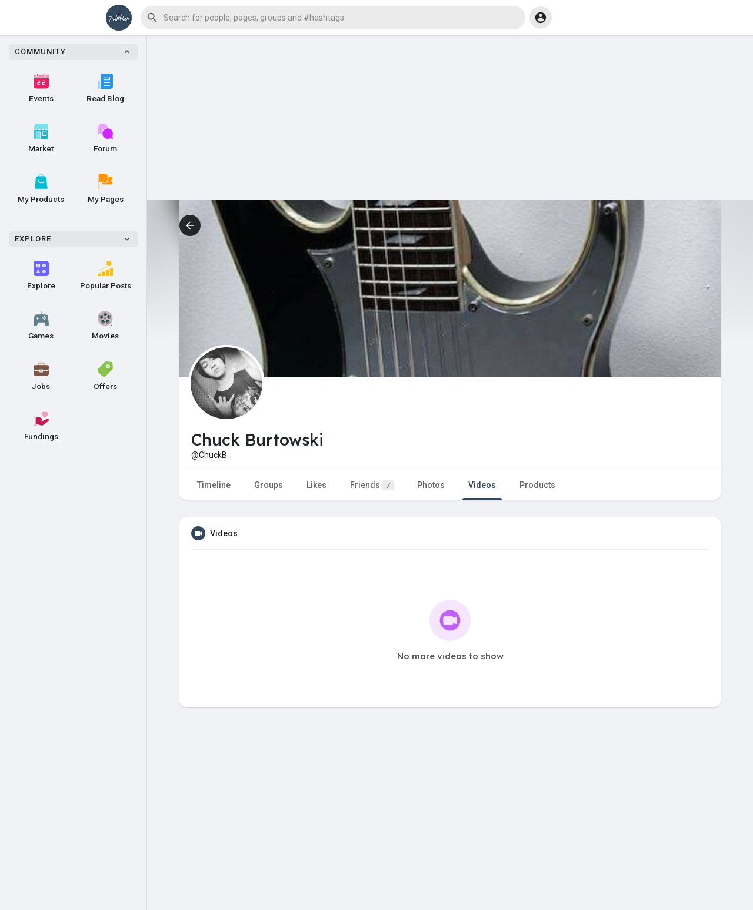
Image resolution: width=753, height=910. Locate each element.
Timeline (214, 485)
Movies (105, 325)
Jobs (41, 376)
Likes (316, 485)
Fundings (41, 426)
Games (41, 325)
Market (41, 138)
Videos (482, 485)
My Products (41, 189)
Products (537, 485)
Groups (268, 485)
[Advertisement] (450, 117)
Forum (105, 138)
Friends (372, 485)
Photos (431, 485)
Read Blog (105, 88)
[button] (333, 17)
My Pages (106, 189)
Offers (105, 376)
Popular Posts (105, 275)
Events (41, 88)
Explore (41, 275)
